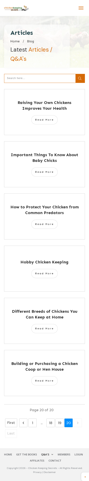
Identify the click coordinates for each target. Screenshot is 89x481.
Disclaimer (50, 472)
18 (50, 422)
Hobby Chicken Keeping (44, 262)
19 (59, 422)
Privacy (37, 472)
